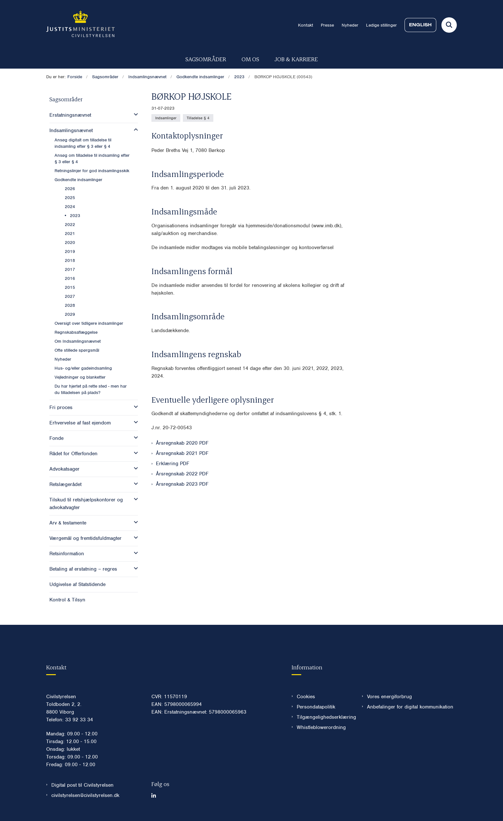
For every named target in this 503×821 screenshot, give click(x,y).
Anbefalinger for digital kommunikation (410, 707)
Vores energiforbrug (389, 696)
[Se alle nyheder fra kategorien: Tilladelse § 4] (198, 118)
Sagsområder (205, 59)
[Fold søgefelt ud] (449, 25)
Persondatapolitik (316, 707)
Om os (250, 59)
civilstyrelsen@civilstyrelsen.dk (85, 795)
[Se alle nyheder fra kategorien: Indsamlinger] (165, 118)
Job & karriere (296, 59)
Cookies (306, 696)
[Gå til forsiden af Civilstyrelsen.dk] (80, 25)
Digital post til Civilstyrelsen (82, 785)
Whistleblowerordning (321, 727)
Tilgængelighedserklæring (324, 717)
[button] (134, 114)
